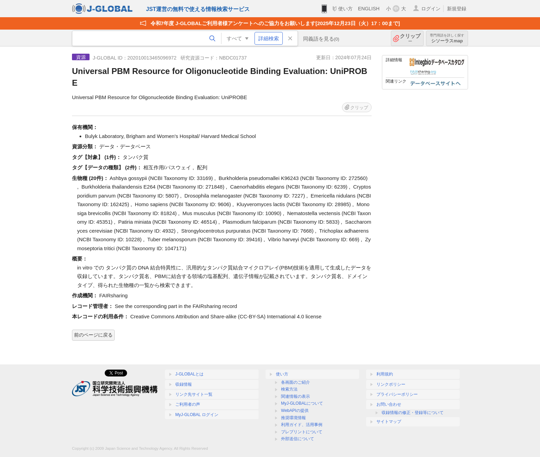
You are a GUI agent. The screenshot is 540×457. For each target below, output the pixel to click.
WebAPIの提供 (295, 410)
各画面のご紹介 (295, 382)
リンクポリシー (390, 384)
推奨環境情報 (293, 417)
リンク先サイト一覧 (193, 394)
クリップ (410, 38)
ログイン (430, 8)
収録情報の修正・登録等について (413, 412)
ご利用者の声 (187, 404)
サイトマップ (388, 421)
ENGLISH (369, 8)
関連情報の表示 (295, 396)
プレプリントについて (301, 431)
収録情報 (183, 384)
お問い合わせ (388, 404)
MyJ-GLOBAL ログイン (196, 414)
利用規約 (384, 374)
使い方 (345, 8)
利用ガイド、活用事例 (301, 424)
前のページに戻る (93, 335)
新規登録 (456, 8)
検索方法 (289, 389)
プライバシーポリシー (397, 394)
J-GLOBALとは (189, 374)
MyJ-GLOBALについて (302, 403)
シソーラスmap (447, 38)
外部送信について (297, 438)
